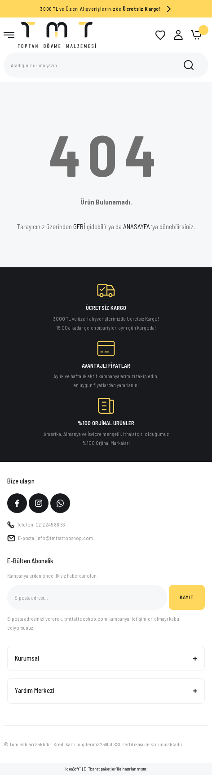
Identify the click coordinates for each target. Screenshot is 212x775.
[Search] (106, 65)
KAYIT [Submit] (187, 597)
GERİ (79, 226)
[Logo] (57, 34)
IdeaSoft (73, 768)
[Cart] (196, 35)
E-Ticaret (92, 768)
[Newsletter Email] (87, 597)
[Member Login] (178, 35)
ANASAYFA (136, 226)
